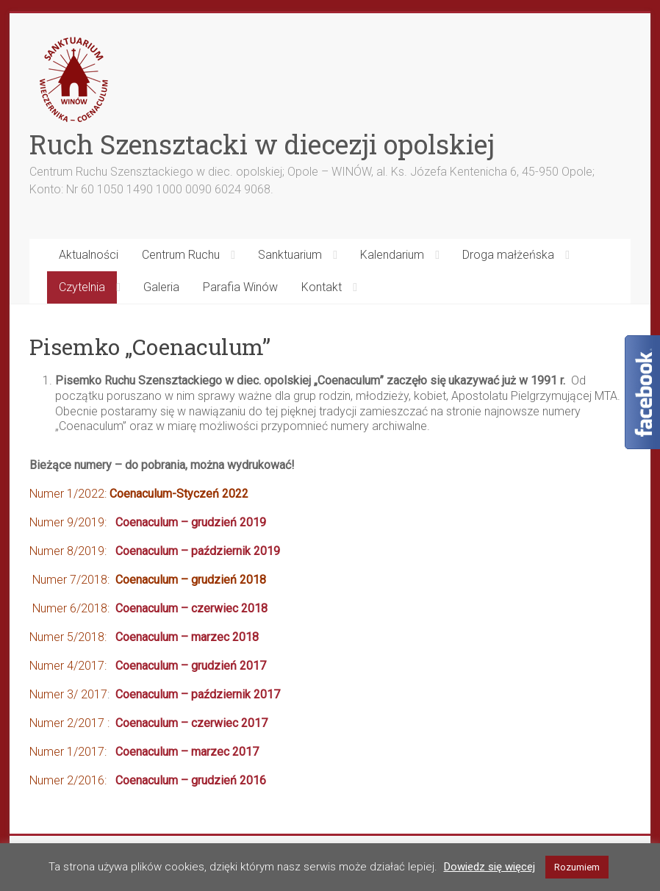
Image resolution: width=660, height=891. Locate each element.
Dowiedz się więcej (489, 866)
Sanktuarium (290, 255)
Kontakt (321, 287)
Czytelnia (82, 287)
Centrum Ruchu (181, 255)
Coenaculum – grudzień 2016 (190, 780)
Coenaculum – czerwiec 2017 (191, 723)
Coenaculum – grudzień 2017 (190, 666)
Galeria (161, 287)
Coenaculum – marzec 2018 (187, 637)
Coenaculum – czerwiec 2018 (191, 608)
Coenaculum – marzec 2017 (187, 752)
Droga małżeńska (508, 255)
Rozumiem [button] (577, 867)
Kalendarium (392, 255)
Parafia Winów (240, 287)
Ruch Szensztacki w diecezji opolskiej (262, 144)
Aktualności (88, 255)
